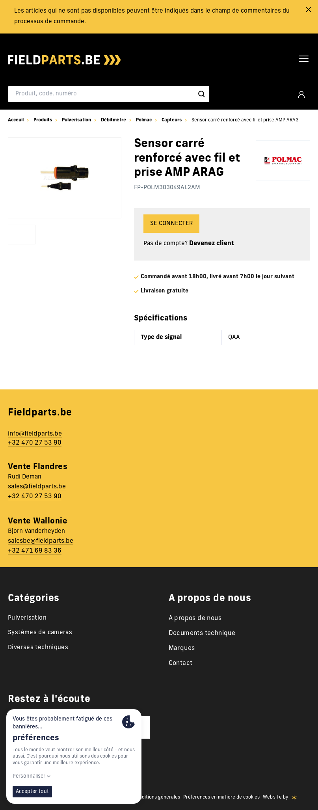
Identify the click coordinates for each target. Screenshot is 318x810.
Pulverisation (76, 120)
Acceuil (16, 120)
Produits (42, 120)
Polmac (144, 120)
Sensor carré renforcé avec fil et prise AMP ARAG (243, 120)
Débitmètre (113, 120)
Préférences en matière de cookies (221, 797)
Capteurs (172, 120)
